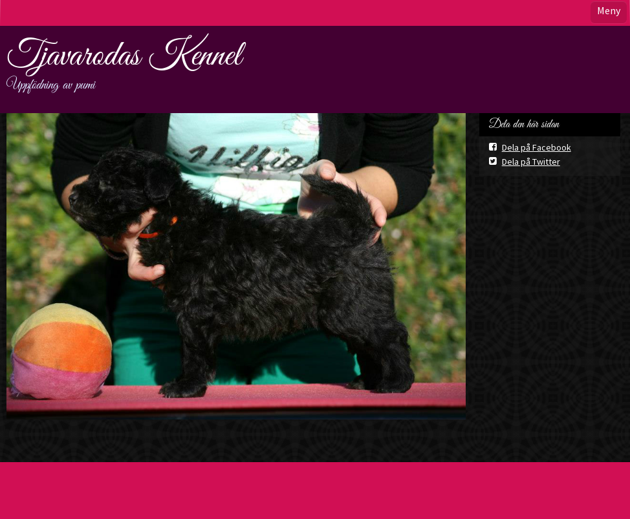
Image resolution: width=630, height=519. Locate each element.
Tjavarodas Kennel (123, 56)
